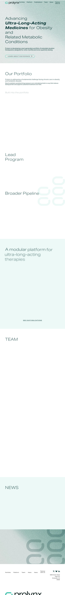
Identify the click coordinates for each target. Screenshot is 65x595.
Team (46, 2)
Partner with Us (57, 3)
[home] (12, 2)
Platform (29, 2)
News (51, 2)
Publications (38, 2)
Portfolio (22, 2)
